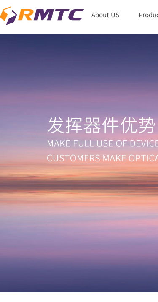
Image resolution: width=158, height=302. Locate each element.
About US (105, 14)
